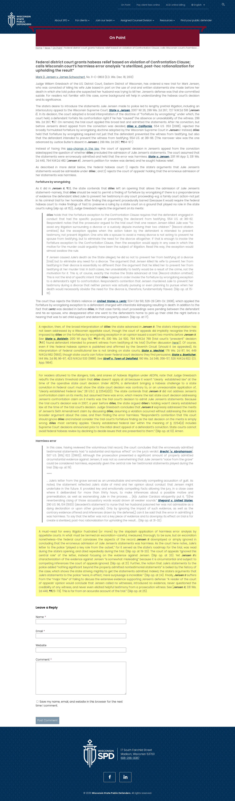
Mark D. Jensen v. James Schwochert (60, 77)
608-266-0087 (130, 758)
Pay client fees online (148, 4)
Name (41, 617)
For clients (81, 20)
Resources (166, 20)
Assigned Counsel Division (136, 20)
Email (40, 631)
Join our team (103, 20)
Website (41, 645)
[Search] (223, 4)
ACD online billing (175, 4)
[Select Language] (199, 5)
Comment (44, 659)
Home (39, 47)
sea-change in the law (83, 148)
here (175, 343)
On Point (125, 4)
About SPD (61, 20)
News (47, 47)
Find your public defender (196, 20)
